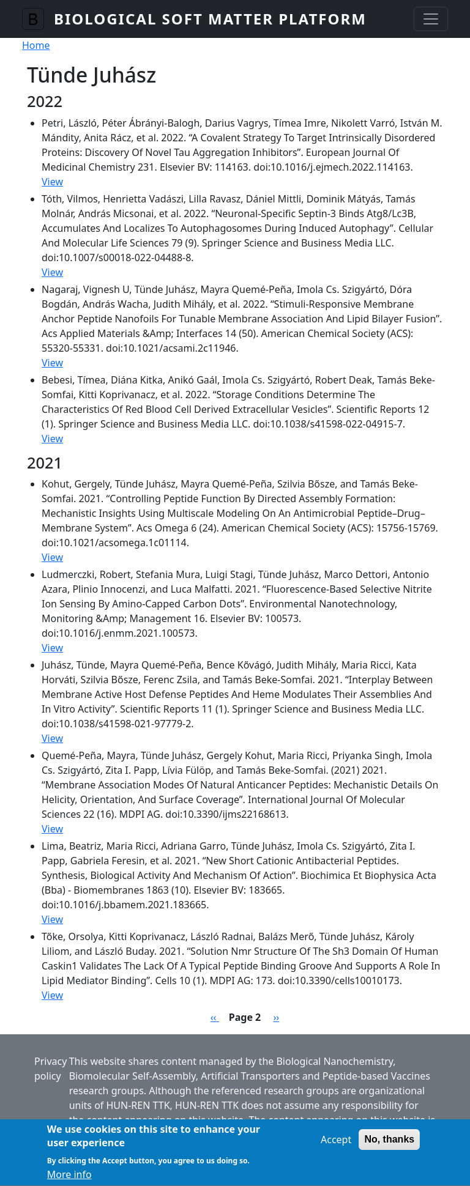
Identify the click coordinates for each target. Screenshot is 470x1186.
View (52, 181)
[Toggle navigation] (431, 19)
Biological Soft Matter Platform (210, 19)
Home (36, 45)
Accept (336, 1146)
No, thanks (389, 1146)
